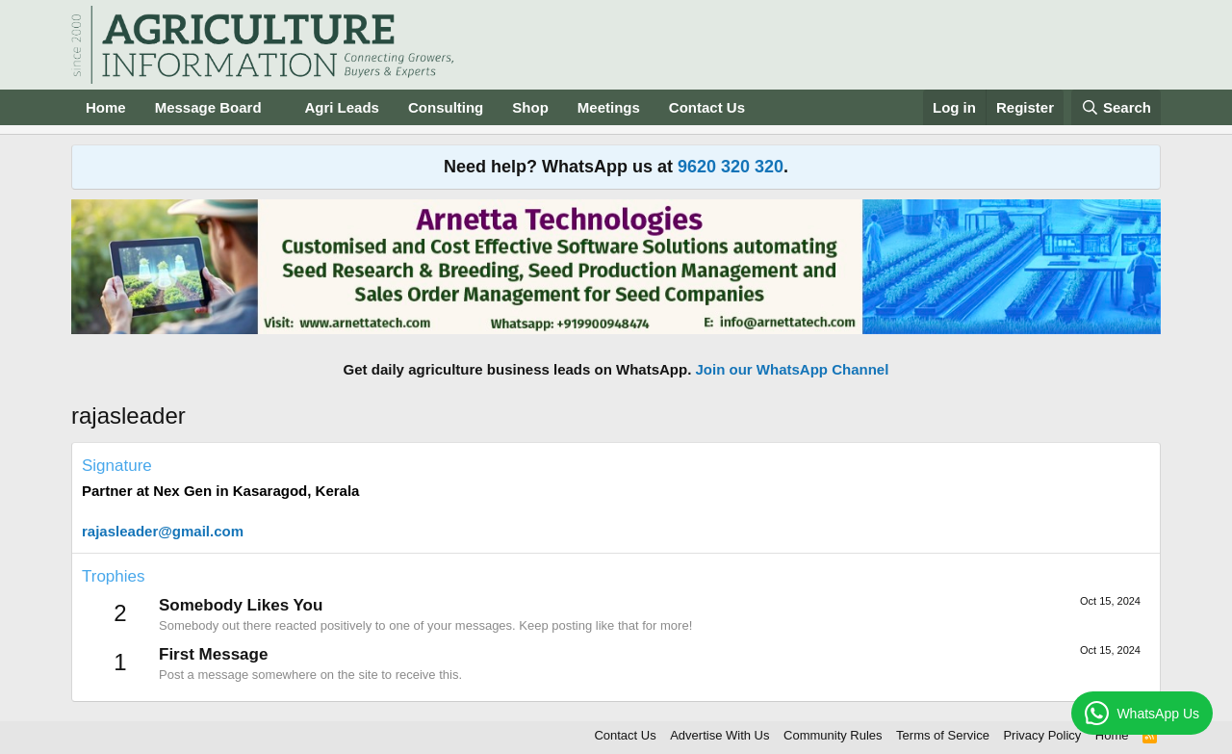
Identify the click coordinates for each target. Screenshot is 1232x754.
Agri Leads (341, 107)
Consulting (445, 107)
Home (106, 107)
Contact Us (707, 107)
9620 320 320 (730, 166)
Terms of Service (942, 735)
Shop (530, 107)
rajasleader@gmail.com (163, 531)
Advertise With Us (719, 735)
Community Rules (833, 735)
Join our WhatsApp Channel (792, 369)
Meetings (609, 107)
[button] (276, 107)
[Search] (1116, 107)
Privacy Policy (1042, 735)
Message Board (208, 107)
